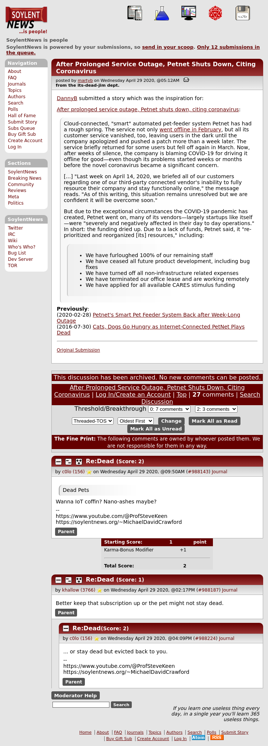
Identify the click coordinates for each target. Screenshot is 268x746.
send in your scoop (168, 47)
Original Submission (78, 350)
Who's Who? (21, 247)
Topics (15, 90)
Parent (66, 531)
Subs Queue (21, 128)
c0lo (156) (73, 471)
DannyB (67, 98)
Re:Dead (100, 461)
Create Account (25, 140)
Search (15, 103)
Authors (16, 96)
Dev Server (20, 259)
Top (181, 394)
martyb (85, 80)
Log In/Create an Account (133, 394)
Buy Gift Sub (22, 134)
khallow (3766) (78, 590)
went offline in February (190, 129)
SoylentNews (26, 20)
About (14, 71)
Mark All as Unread (156, 429)
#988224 (205, 638)
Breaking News (24, 178)
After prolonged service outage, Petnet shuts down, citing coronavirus (148, 109)
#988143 (198, 471)
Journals (17, 84)
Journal (219, 471)
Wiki (12, 240)
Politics (15, 203)
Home (85, 732)
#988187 (208, 590)
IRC (11, 234)
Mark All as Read (214, 421)
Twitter (15, 228)
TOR (12, 265)
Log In (15, 147)
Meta (13, 196)
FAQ (12, 77)
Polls (13, 109)
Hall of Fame (22, 115)
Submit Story (22, 122)
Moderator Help (75, 695)
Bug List (17, 253)
